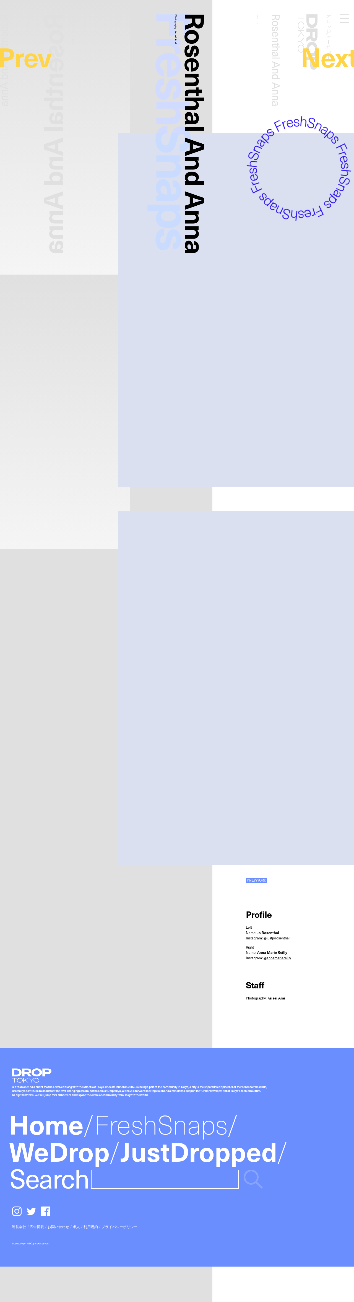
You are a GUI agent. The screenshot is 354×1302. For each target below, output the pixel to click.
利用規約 (91, 1226)
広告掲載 (37, 1226)
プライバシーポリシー (119, 1226)
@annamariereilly (277, 957)
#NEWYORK (256, 880)
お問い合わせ (58, 1226)
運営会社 (19, 1226)
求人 (76, 1226)
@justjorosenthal (277, 938)
